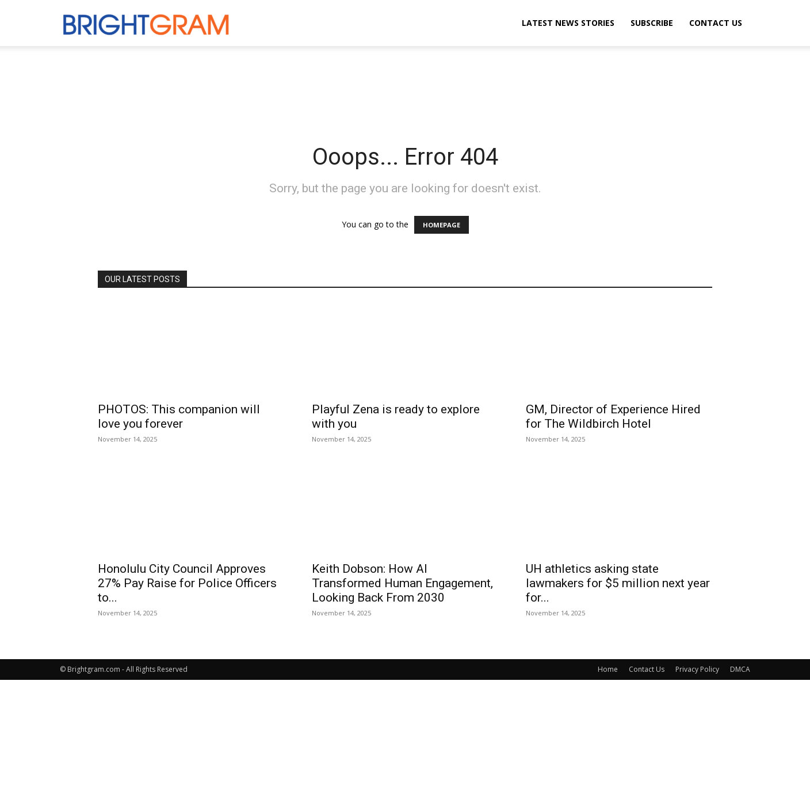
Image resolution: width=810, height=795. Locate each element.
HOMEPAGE (441, 224)
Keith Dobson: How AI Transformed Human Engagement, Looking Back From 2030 (402, 583)
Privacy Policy (697, 669)
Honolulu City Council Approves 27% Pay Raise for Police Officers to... (187, 583)
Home (608, 669)
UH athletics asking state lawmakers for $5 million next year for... (618, 583)
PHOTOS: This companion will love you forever (179, 416)
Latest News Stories (568, 22)
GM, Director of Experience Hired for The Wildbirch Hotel (613, 416)
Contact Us (715, 22)
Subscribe (652, 22)
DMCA (740, 669)
